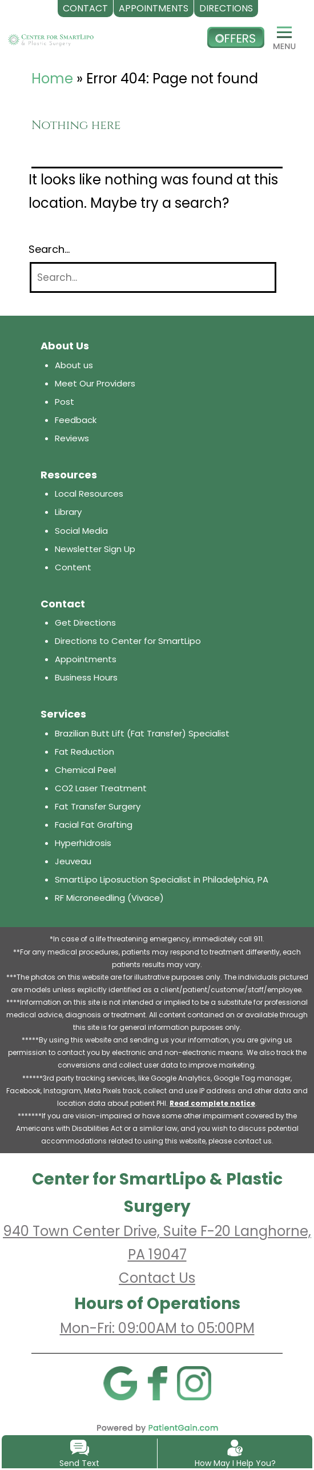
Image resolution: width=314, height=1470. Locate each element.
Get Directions (85, 623)
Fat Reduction (84, 752)
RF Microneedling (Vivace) (109, 898)
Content (73, 567)
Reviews (72, 438)
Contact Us (157, 1277)
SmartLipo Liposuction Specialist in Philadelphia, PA (161, 879)
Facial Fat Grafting (93, 825)
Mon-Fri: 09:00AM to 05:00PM (157, 1328)
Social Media (81, 531)
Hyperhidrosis (83, 843)
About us (74, 365)
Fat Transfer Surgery (97, 806)
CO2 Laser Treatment (101, 788)
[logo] (51, 38)
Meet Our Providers (95, 383)
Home (52, 78)
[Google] (120, 1383)
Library (68, 512)
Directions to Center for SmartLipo (128, 641)
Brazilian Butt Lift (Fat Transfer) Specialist (142, 733)
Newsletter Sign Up (95, 549)
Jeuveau (73, 861)
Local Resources (89, 494)
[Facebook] (157, 1383)
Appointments (85, 659)
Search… (49, 249)
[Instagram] (194, 1383)
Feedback (75, 420)
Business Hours (86, 677)
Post (64, 402)
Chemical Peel (85, 770)
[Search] (153, 277)
